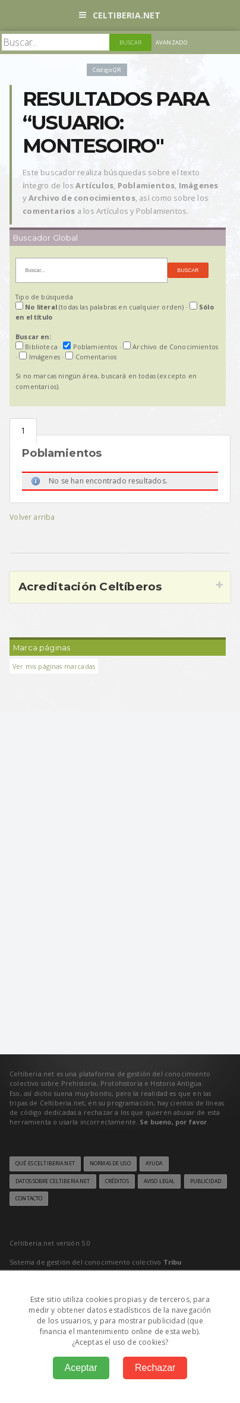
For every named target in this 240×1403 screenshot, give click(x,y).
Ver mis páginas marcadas (53, 666)
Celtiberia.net (119, 15)
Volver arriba (32, 517)
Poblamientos (23, 431)
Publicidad (205, 1181)
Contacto (28, 1198)
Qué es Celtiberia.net (45, 1163)
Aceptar (81, 1368)
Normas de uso (110, 1163)
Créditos (117, 1181)
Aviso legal (159, 1181)
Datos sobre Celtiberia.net (52, 1181)
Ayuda (154, 1163)
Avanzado (172, 42)
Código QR (107, 70)
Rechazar (155, 1368)
